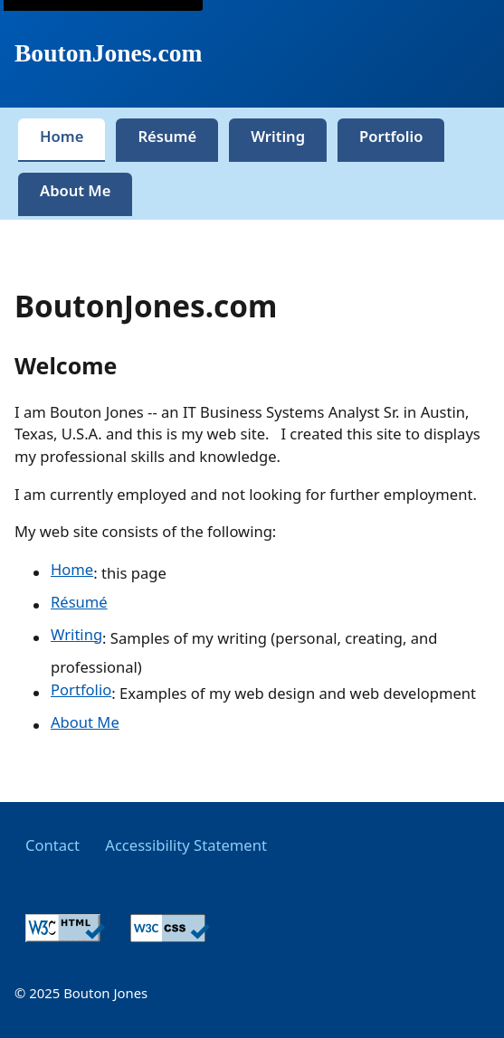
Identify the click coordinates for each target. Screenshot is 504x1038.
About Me (85, 722)
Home (72, 569)
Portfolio (81, 689)
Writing (76, 634)
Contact (52, 845)
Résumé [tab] (167, 136)
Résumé (79, 601)
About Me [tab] (75, 190)
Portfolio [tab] (391, 136)
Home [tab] (61, 136)
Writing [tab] (278, 136)
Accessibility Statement (186, 845)
